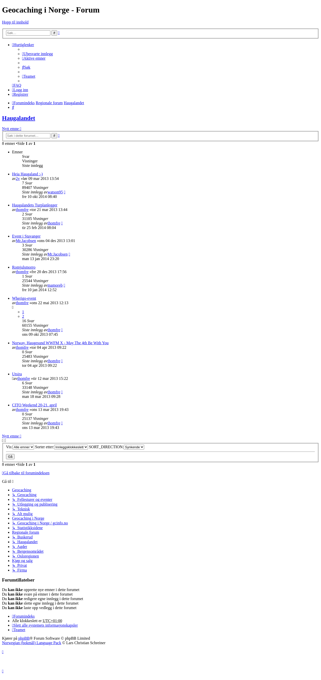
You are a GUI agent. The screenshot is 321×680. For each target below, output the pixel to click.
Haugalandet (18, 118)
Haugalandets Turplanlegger (34, 205)
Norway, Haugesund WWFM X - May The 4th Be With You (60, 343)
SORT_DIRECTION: (116, 447)
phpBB (24, 638)
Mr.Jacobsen (26, 241)
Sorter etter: (61, 447)
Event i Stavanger (26, 236)
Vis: (20, 447)
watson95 (55, 192)
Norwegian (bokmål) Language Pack (31, 643)
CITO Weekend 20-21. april (34, 405)
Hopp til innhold (15, 22)
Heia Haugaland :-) (27, 174)
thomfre (22, 209)
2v (18, 178)
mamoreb (54, 285)
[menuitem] (37, 54)
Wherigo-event (24, 298)
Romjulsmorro (23, 267)
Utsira (17, 374)
